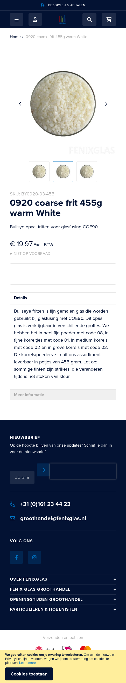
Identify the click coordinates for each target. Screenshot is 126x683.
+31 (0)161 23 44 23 (40, 504)
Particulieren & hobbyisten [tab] (44, 609)
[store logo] (62, 19)
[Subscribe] (43, 469)
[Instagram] (34, 557)
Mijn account (35, 19)
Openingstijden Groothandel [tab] (46, 599)
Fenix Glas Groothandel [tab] (40, 589)
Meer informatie (29, 395)
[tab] (63, 297)
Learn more (27, 662)
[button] (16, 19)
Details (20, 298)
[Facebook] (16, 557)
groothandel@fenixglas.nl (48, 518)
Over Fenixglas (28, 579)
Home (15, 37)
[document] (63, 666)
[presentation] (83, 471)
